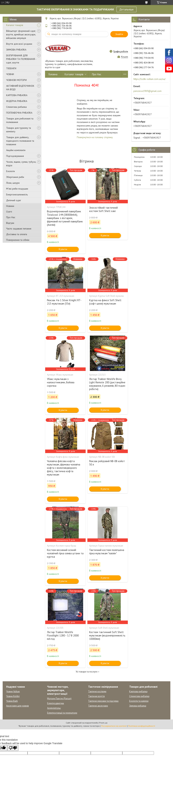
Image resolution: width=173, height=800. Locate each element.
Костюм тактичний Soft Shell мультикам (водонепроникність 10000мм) (107, 635)
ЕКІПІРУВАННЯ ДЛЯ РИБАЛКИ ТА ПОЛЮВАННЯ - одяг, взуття (21, 59)
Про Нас (10, 217)
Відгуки (10, 223)
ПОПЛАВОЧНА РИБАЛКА (19, 112)
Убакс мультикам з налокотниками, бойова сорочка (60, 382)
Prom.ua (103, 722)
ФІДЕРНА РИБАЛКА (16, 101)
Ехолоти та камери (138, 700)
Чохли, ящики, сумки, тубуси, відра (21, 163)
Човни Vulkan (13, 691)
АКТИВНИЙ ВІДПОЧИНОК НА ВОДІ (20, 87)
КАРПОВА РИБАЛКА (16, 95)
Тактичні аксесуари (98, 705)
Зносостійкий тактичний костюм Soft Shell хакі (103, 209)
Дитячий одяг (13, 200)
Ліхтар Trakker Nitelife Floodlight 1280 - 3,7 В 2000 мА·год (63, 635)
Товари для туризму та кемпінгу (18, 129)
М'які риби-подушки (17, 188)
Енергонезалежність (17, 194)
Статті (9, 211)
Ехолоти (10, 171)
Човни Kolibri (13, 696)
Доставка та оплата (16, 234)
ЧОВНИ (10, 74)
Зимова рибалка (137, 705)
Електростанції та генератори (62, 712)
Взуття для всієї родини (19, 43)
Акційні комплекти (15, 150)
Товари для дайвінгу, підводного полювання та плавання (20, 141)
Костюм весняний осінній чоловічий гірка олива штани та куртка (65, 553)
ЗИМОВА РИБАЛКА (16, 49)
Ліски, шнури (13, 182)
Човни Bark (12, 700)
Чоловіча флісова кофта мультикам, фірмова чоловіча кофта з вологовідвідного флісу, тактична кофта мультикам (63, 467)
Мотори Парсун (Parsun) (59, 698)
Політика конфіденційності (141, 726)
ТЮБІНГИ (11, 68)
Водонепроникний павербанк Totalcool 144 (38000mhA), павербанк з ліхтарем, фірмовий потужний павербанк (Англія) (65, 218)
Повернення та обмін (17, 239)
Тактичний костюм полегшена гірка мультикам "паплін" (106, 551)
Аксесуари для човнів (17, 705)
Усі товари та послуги (86, 672)
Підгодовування (15, 156)
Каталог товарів (14, 25)
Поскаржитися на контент (114, 726)
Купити (63, 249)
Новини (10, 206)
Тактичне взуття (96, 696)
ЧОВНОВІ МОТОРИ (16, 80)
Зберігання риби (15, 177)
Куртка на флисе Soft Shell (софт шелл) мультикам (105, 302)
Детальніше (126, 9)
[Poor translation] (13, 748)
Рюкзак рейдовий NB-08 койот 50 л (107, 462)
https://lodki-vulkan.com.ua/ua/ (149, 79)
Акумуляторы (54, 708)
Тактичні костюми (97, 691)
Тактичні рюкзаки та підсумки (103, 700)
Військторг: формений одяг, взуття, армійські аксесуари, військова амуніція (21, 34)
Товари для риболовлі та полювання (19, 120)
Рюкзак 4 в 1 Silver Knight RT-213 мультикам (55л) (64, 302)
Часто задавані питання (18, 228)
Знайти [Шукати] (119, 34)
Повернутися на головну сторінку (95, 137)
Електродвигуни (55, 703)
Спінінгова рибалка (16, 106)
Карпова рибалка (138, 691)
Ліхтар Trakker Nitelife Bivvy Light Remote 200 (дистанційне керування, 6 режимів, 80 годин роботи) (107, 384)
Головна (53, 74)
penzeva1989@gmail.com (147, 91)
